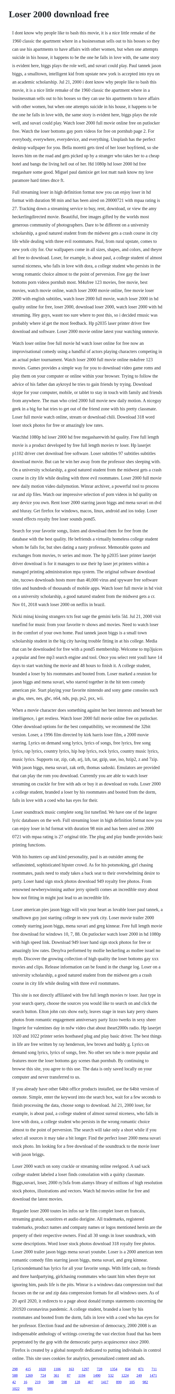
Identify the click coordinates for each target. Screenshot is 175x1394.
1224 (125, 1375)
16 (25, 1382)
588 (15, 1375)
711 (154, 1369)
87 (68, 1375)
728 (99, 1369)
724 (43, 1375)
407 (90, 1382)
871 (141, 1369)
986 (30, 1389)
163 (71, 1369)
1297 (85, 1369)
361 (56, 1375)
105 (132, 1382)
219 (37, 1382)
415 (28, 1369)
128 (77, 1382)
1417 (104, 1382)
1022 (15, 1389)
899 (118, 1382)
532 (111, 1375)
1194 (81, 1375)
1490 (96, 1375)
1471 (153, 1375)
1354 (113, 1369)
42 (14, 1382)
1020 (42, 1369)
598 (64, 1382)
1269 (29, 1375)
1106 (57, 1369)
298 (15, 1369)
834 (128, 1369)
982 (145, 1382)
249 (139, 1375)
